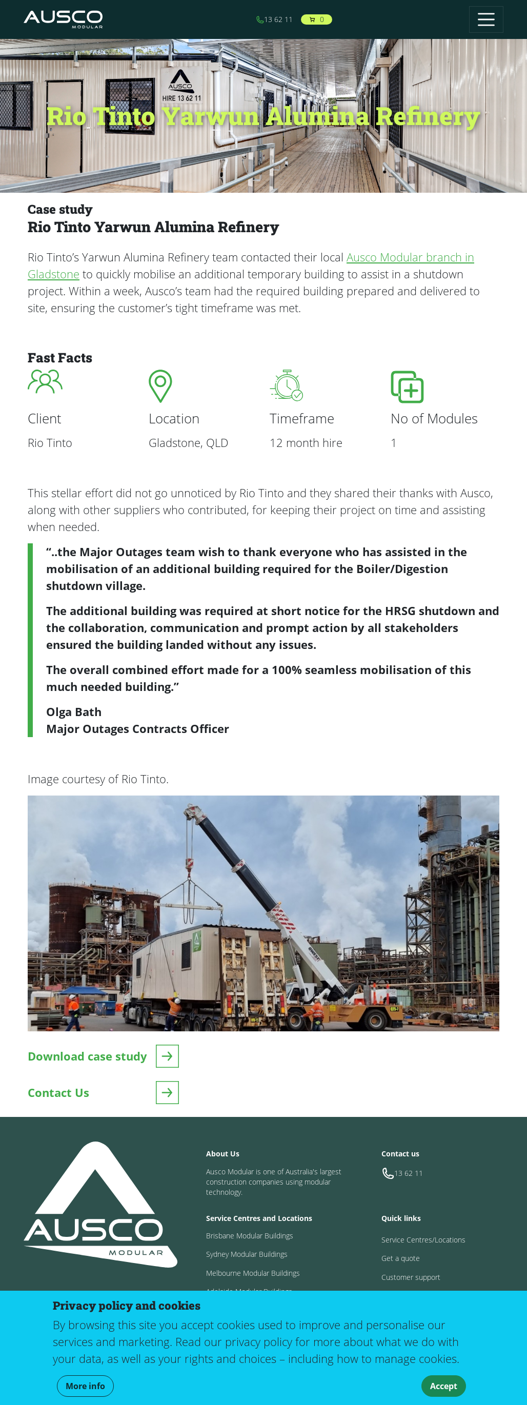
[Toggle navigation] (486, 19)
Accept (443, 1386)
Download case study (87, 1056)
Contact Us (58, 1092)
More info (85, 1386)
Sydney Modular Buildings (247, 1254)
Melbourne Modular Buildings (253, 1273)
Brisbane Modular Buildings (249, 1235)
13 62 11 (274, 19)
